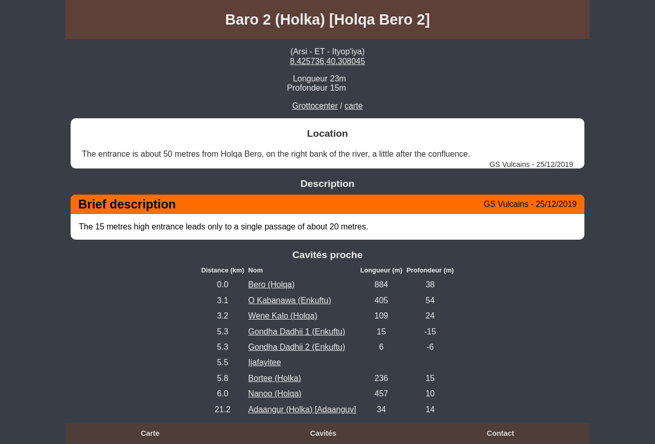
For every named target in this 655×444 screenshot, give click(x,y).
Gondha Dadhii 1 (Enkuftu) (296, 331)
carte (353, 105)
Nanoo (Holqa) (274, 393)
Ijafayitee (264, 362)
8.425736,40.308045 (327, 61)
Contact (500, 433)
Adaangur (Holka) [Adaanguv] (302, 409)
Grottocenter (315, 105)
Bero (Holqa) (271, 284)
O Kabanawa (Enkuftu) (289, 300)
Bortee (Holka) (274, 378)
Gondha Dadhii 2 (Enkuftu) (296, 347)
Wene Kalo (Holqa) (282, 315)
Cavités (323, 433)
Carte (150, 433)
